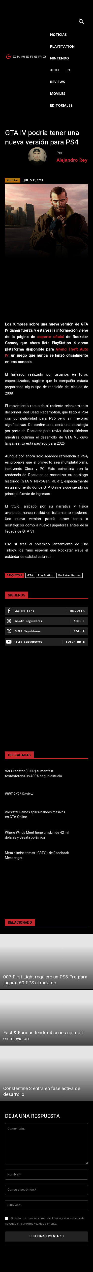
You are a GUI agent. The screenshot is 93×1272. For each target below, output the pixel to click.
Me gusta (77, 610)
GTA (30, 575)
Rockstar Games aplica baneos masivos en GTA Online (35, 815)
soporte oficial (50, 336)
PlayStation (45, 575)
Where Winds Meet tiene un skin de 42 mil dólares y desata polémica (37, 835)
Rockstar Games (69, 575)
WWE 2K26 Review (19, 794)
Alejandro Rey (72, 160)
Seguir (79, 621)
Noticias (12, 180)
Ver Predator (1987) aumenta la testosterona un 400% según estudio (33, 774)
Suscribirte (75, 641)
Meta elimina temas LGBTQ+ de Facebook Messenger (37, 855)
